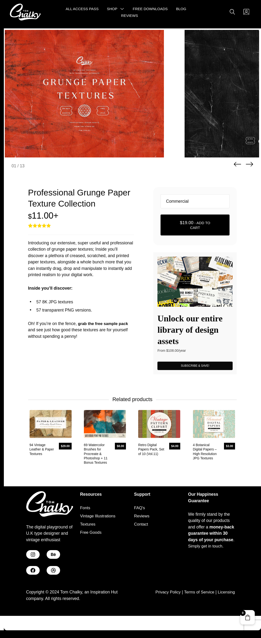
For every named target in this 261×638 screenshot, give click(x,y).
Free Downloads (149, 9)
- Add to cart (195, 243)
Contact (141, 546)
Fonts (85, 529)
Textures (88, 546)
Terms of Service (197, 614)
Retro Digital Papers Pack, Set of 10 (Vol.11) (152, 471)
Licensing (226, 614)
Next (249, 183)
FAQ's (140, 529)
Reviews (129, 16)
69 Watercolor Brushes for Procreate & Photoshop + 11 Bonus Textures (94, 475)
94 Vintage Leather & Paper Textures (40, 471)
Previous (237, 183)
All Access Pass (81, 9)
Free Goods (91, 554)
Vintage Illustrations (99, 537)
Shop (112, 9)
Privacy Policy (163, 614)
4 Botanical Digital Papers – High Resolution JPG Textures (204, 473)
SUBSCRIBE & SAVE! (195, 384)
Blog (181, 9)
